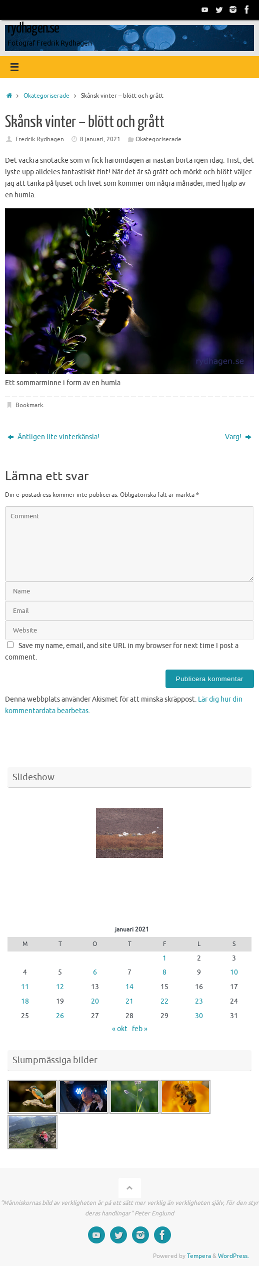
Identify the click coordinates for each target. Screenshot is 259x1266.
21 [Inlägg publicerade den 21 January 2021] (130, 1001)
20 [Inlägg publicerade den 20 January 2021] (95, 1001)
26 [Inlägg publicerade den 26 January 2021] (60, 1016)
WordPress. (233, 1256)
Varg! (238, 437)
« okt (120, 1029)
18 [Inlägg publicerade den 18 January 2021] (25, 1001)
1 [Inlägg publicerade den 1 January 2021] (164, 958)
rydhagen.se (33, 28)
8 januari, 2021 (100, 139)
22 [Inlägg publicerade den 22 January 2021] (164, 1001)
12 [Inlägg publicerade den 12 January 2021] (60, 987)
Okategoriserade (47, 96)
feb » (140, 1029)
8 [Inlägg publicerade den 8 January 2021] (164, 972)
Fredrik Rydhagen (40, 139)
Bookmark (29, 405)
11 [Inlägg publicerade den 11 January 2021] (25, 987)
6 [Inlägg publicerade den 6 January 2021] (95, 972)
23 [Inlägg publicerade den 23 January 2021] (199, 1001)
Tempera (199, 1256)
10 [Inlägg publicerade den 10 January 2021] (234, 972)
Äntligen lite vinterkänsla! (54, 437)
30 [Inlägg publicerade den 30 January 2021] (199, 1016)
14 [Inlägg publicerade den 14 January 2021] (130, 987)
